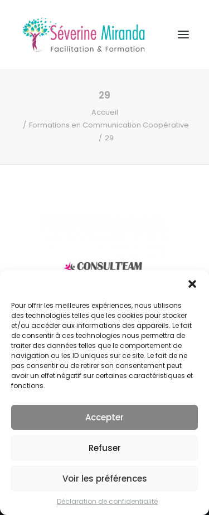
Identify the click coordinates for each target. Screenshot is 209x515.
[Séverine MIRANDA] (83, 34)
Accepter (104, 417)
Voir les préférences (104, 478)
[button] (192, 284)
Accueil (104, 112)
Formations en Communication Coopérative (109, 125)
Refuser (105, 448)
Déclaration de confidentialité (107, 501)
